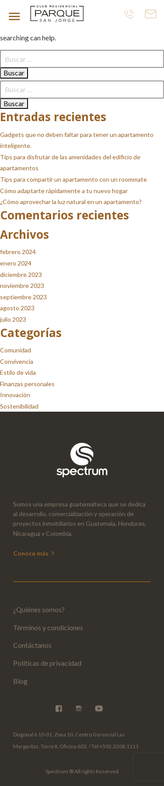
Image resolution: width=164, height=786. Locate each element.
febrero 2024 (18, 251)
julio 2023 (13, 319)
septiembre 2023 (23, 297)
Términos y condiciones (48, 627)
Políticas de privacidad (47, 663)
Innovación (15, 394)
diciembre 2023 (21, 274)
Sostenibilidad (19, 406)
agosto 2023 (17, 308)
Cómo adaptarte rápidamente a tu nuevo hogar (64, 190)
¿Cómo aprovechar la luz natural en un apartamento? (71, 201)
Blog (20, 681)
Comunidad (15, 350)
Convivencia (16, 361)
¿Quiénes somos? (39, 609)
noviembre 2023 (22, 285)
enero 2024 (15, 263)
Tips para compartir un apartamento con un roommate (73, 179)
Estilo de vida (18, 372)
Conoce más (34, 553)
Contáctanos (32, 645)
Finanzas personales (27, 384)
